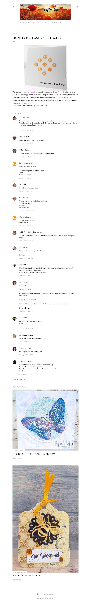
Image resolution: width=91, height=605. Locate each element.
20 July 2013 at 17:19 (26, 178)
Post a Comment (19, 379)
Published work (34, 23)
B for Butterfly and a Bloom (33, 454)
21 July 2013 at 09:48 (26, 241)
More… (59, 23)
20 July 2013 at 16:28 (26, 156)
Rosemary (23, 348)
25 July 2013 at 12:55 (25, 374)
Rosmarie (23, 361)
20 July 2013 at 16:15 (26, 143)
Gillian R (22, 150)
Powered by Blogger (45, 594)
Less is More (29, 92)
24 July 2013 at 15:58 (26, 355)
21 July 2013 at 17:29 (25, 311)
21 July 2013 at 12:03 (26, 258)
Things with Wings (26, 575)
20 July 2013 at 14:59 (26, 130)
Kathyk (22, 247)
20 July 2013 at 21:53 (26, 191)
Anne (21, 318)
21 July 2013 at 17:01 (25, 275)
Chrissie (22, 198)
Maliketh (51, 598)
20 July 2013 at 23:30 (26, 210)
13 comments (16, 580)
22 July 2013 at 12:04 (26, 328)
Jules (21, 282)
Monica (22, 117)
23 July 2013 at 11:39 (25, 342)
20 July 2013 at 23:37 (26, 226)
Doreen (22, 137)
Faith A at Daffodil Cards (29, 232)
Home (22, 23)
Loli (21, 265)
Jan (21, 184)
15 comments (16, 458)
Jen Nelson (23, 163)
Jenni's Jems (24, 335)
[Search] (77, 6)
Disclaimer (49, 23)
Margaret (23, 217)
